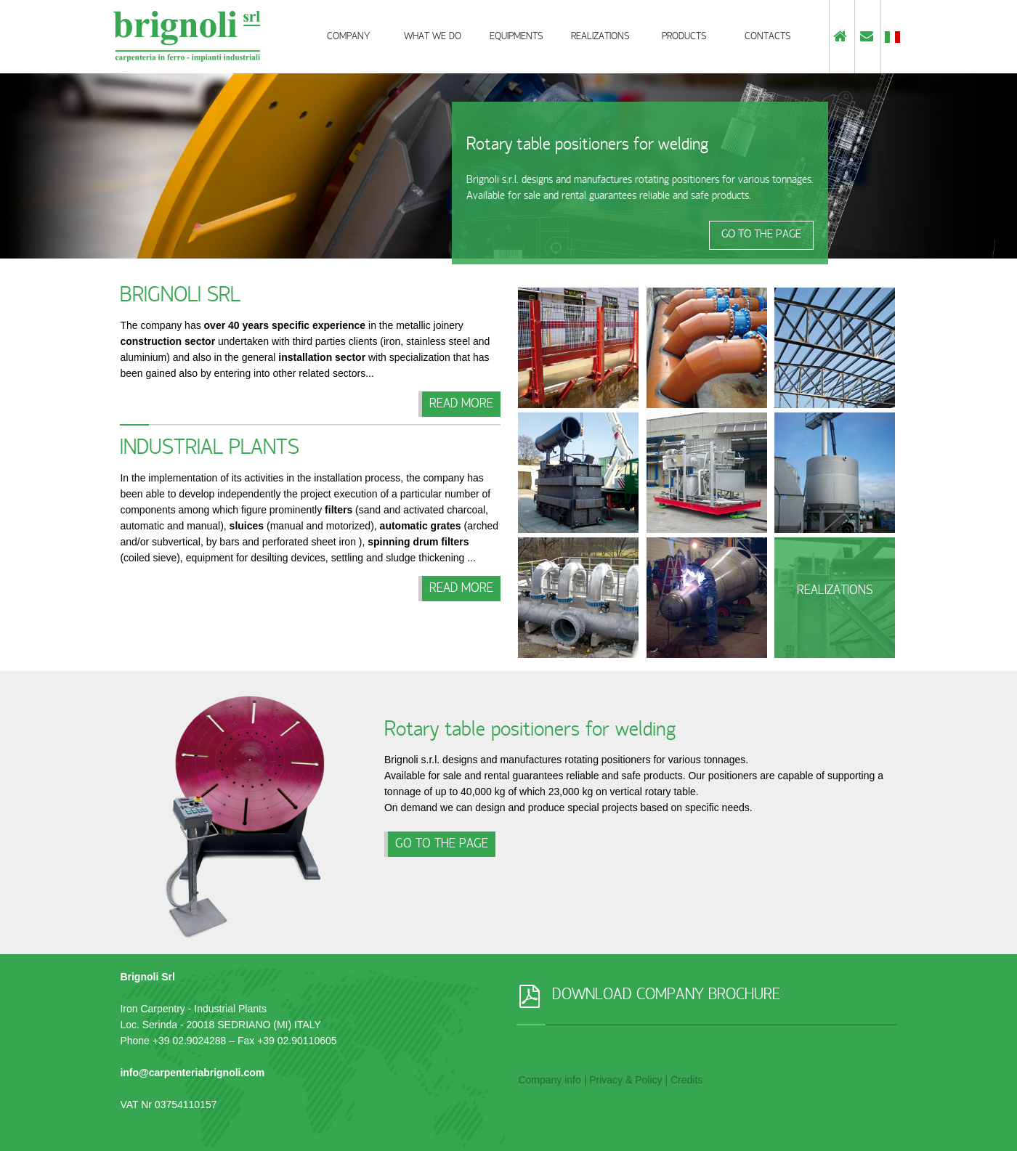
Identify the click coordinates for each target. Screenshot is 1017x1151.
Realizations (600, 37)
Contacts (767, 37)
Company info (549, 1080)
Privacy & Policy (625, 1080)
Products (684, 37)
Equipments (516, 37)
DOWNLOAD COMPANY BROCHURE (666, 996)
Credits (686, 1080)
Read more (461, 405)
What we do (432, 37)
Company (348, 37)
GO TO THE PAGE (761, 235)
